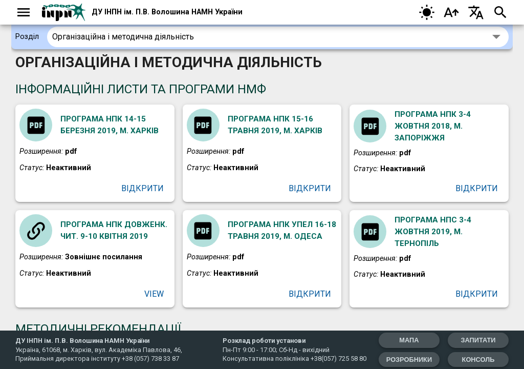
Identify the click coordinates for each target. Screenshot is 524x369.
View (154, 296)
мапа (406, 340)
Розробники (406, 359)
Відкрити (143, 189)
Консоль (477, 359)
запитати (477, 340)
